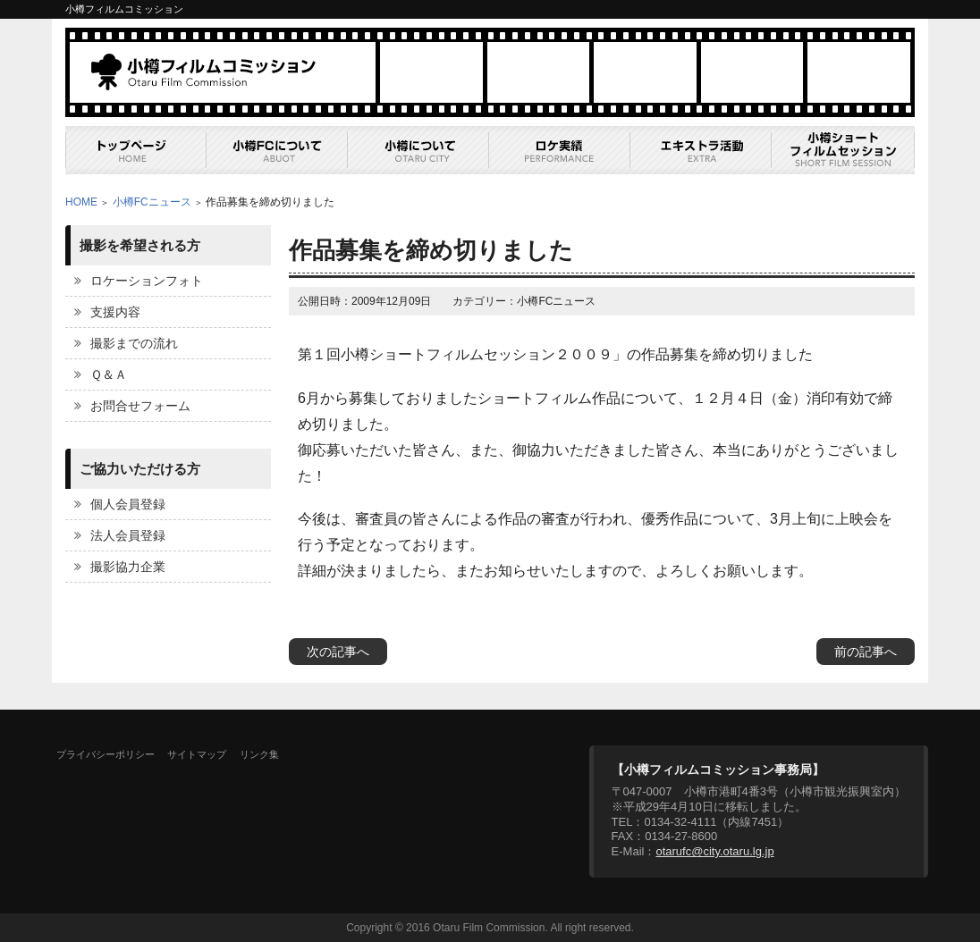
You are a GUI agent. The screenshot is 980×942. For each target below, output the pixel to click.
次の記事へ (338, 651)
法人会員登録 (127, 535)
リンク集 (259, 754)
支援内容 (115, 312)
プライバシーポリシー (105, 754)
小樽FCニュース (152, 202)
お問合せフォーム (140, 406)
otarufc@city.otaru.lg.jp (714, 851)
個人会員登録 (127, 504)
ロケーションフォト (146, 280)
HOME (81, 202)
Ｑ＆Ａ (108, 374)
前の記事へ (865, 651)
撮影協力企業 (127, 566)
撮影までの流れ (134, 343)
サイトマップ (196, 754)
